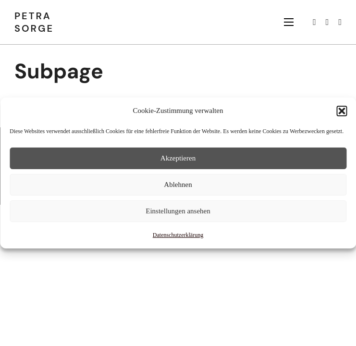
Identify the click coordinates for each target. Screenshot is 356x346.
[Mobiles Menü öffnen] (289, 22)
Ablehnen (178, 184)
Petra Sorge (34, 22)
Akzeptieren (178, 158)
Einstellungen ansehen (178, 211)
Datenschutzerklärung (178, 234)
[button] (341, 111)
